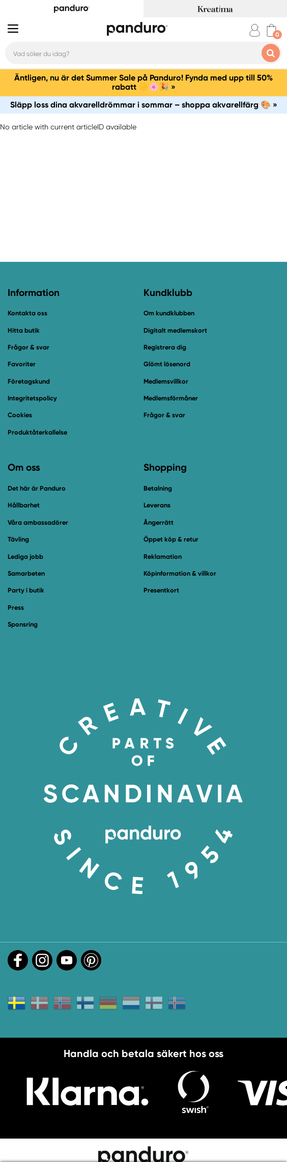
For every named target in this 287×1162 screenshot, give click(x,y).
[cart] (271, 30)
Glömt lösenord (167, 364)
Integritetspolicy (32, 398)
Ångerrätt (159, 522)
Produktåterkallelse (37, 432)
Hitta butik (24, 330)
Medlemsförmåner (171, 398)
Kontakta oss (27, 313)
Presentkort (161, 590)
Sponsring (23, 624)
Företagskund (29, 381)
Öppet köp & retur (171, 539)
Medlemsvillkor (166, 381)
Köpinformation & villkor (180, 573)
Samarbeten (26, 573)
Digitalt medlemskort (175, 330)
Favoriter (22, 364)
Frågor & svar (28, 347)
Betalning (158, 488)
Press (16, 607)
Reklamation (163, 556)
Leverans (157, 505)
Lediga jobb (25, 556)
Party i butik (26, 590)
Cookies (20, 415)
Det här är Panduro (37, 488)
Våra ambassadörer (38, 522)
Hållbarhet (24, 505)
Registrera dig (165, 347)
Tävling (18, 539)
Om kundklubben (169, 313)
